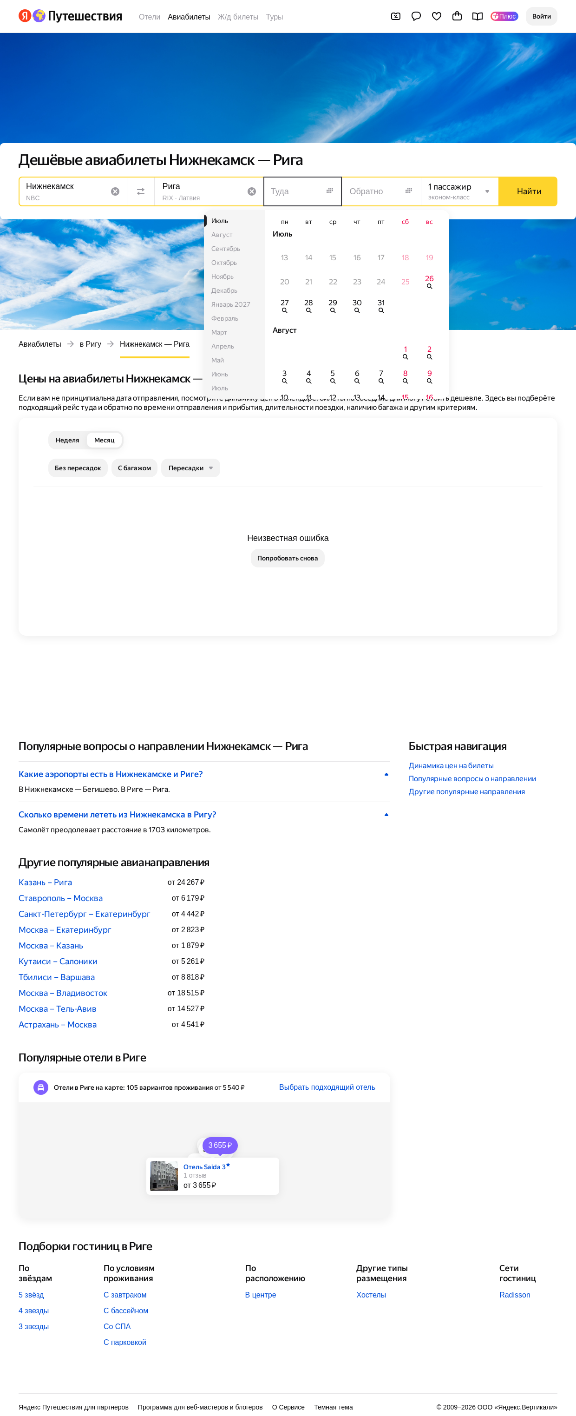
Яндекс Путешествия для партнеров (74, 1407)
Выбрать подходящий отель (327, 1087)
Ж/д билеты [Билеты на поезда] (238, 17)
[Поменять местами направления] (141, 191)
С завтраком (125, 1295)
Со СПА (117, 1326)
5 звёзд (31, 1295)
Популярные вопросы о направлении (472, 778)
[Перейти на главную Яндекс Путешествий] (77, 16)
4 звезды (34, 1311)
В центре (260, 1295)
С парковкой (125, 1342)
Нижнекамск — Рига (155, 344)
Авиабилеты (189, 17)
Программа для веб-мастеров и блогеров (200, 1407)
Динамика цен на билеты (451, 765)
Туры (274, 17)
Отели (149, 17)
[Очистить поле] (115, 191)
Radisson (514, 1295)
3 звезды (34, 1326)
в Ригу (90, 344)
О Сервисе (288, 1407)
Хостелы (371, 1295)
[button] (541, 16)
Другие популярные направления (467, 791)
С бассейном (126, 1311)
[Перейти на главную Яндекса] (25, 16)
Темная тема (333, 1407)
